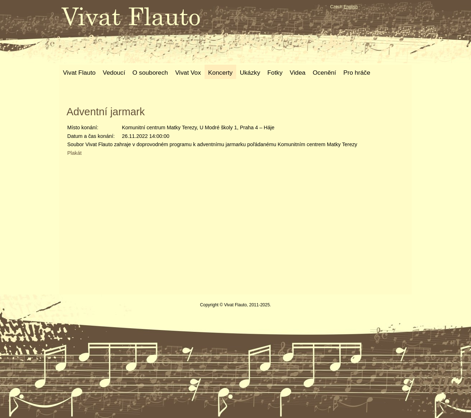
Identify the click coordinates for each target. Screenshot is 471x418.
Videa (298, 72)
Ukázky (250, 72)
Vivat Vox (188, 72)
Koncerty (220, 72)
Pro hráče (356, 72)
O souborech (150, 72)
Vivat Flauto (79, 72)
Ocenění (324, 72)
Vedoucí (114, 72)
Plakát (74, 153)
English (351, 6)
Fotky (275, 72)
